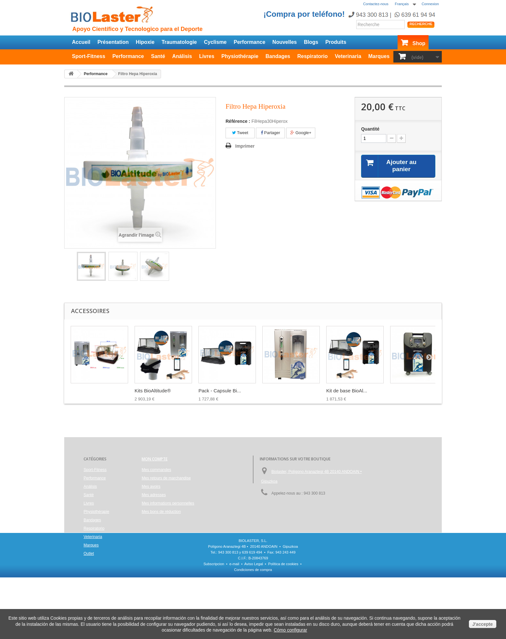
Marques (379, 56)
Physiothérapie (239, 56)
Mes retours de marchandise (166, 478)
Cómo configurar (290, 630)
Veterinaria (348, 56)
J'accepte (482, 624)
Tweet (240, 132)
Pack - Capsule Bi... (219, 390)
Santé (158, 56)
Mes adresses (154, 495)
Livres (206, 56)
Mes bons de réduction (161, 511)
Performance (249, 42)
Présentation (113, 42)
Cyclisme (215, 42)
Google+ (300, 132)
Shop (418, 43)
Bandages (278, 56)
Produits (335, 42)
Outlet (89, 553)
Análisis (182, 56)
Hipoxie (145, 42)
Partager (270, 132)
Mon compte (154, 459)
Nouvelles (284, 42)
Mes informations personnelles (168, 503)
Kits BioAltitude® (153, 390)
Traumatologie (179, 42)
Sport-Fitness (88, 56)
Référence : (238, 121)
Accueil (81, 42)
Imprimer (245, 146)
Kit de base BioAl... (346, 390)
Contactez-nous (375, 4)
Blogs (311, 42)
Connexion (430, 4)
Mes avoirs (151, 486)
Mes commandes (156, 469)
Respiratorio (312, 56)
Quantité (370, 129)
